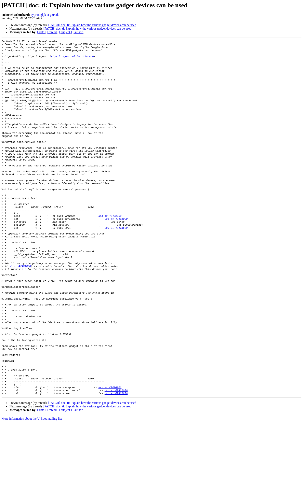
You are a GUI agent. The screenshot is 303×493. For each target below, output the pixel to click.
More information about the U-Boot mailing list (32, 489)
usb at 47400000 (109, 251)
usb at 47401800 (116, 265)
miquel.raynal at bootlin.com (72, 59)
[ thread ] (53, 32)
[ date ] (41, 32)
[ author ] (79, 32)
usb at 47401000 (116, 255)
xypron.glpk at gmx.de (45, 14)
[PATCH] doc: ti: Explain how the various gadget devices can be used (92, 25)
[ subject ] (65, 32)
